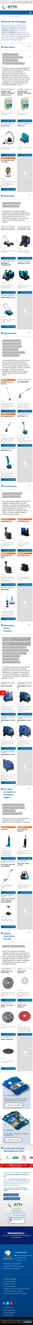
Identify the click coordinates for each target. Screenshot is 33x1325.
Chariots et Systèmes (9, 1281)
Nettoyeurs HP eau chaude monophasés (16, 650)
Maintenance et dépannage (10, 1268)
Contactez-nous (12, 1199)
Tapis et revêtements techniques (12, 1291)
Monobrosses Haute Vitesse (13, 346)
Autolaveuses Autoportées (12, 496)
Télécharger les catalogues (13, 1105)
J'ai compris (27, 1322)
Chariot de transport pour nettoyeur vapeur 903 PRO (8, 900)
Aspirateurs (9, 47)
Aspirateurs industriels (11, 60)
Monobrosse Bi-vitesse (11, 349)
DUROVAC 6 (21, 126)
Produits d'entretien (8, 1284)
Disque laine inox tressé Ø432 (7, 971)
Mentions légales (7, 1315)
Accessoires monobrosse (12, 355)
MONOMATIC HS (6, 450)
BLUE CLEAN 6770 (6, 686)
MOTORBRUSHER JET (7, 416)
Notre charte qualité (8, 1310)
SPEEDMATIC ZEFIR (23, 263)
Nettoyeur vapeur (10, 810)
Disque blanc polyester (21, 971)
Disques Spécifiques (18, 946)
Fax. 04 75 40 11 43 (20, 1260)
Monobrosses (9, 333)
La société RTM (7, 1308)
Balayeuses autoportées (12, 206)
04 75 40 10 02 (17, 2)
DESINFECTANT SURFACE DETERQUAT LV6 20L (24, 93)
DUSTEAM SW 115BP (24, 229)
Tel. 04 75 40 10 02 (20, 1258)
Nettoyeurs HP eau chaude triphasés (15, 653)
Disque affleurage (7, 1039)
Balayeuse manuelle (8, 229)
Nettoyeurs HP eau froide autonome (15, 647)
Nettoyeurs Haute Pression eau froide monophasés (16, 639)
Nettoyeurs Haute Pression (9, 628)
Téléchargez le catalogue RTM (11, 1263)
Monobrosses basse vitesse (13, 343)
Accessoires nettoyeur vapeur (13, 813)
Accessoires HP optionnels (12, 662)
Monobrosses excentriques (12, 341)
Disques (7, 946)
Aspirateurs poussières (11, 54)
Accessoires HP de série (11, 659)
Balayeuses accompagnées (12, 203)
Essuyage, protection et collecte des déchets (16, 1288)
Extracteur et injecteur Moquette (14, 805)
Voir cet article (10, 120)
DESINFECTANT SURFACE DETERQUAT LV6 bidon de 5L (8, 93)
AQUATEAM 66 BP (23, 521)
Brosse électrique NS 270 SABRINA (8, 865)
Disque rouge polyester (21, 1006)
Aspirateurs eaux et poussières (14, 57)
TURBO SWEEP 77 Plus (8, 297)
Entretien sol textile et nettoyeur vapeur (9, 793)
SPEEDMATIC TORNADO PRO (6, 264)
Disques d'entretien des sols (9, 936)
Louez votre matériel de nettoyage (13, 1266)
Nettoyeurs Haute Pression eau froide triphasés (16, 643)
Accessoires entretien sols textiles (14, 807)
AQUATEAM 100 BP (23, 556)
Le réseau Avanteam (8, 1312)
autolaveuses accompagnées (13, 493)
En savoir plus (11, 1195)
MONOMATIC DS (22, 416)
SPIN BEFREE (5, 589)
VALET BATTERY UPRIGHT (22, 830)
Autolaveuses (10, 486)
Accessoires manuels (8, 1286)
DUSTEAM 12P (5, 126)
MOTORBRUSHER (22, 382)
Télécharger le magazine (13, 1139)
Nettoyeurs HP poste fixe (12, 656)
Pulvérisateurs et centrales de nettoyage (14, 1293)
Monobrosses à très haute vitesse (14, 352)
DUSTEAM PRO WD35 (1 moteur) (7, 161)
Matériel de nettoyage (9, 1279)
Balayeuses (8, 196)
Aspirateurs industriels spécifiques (14, 63)
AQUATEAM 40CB (6, 521)
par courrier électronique (23, 1255)
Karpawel (4, 829)
